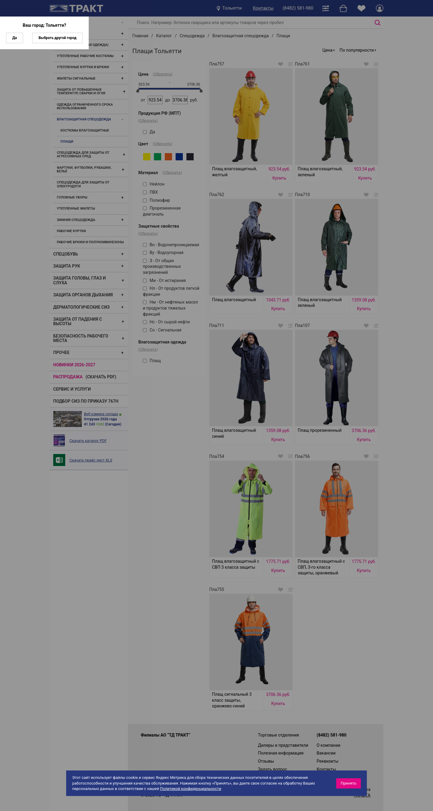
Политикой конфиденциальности (190, 788)
